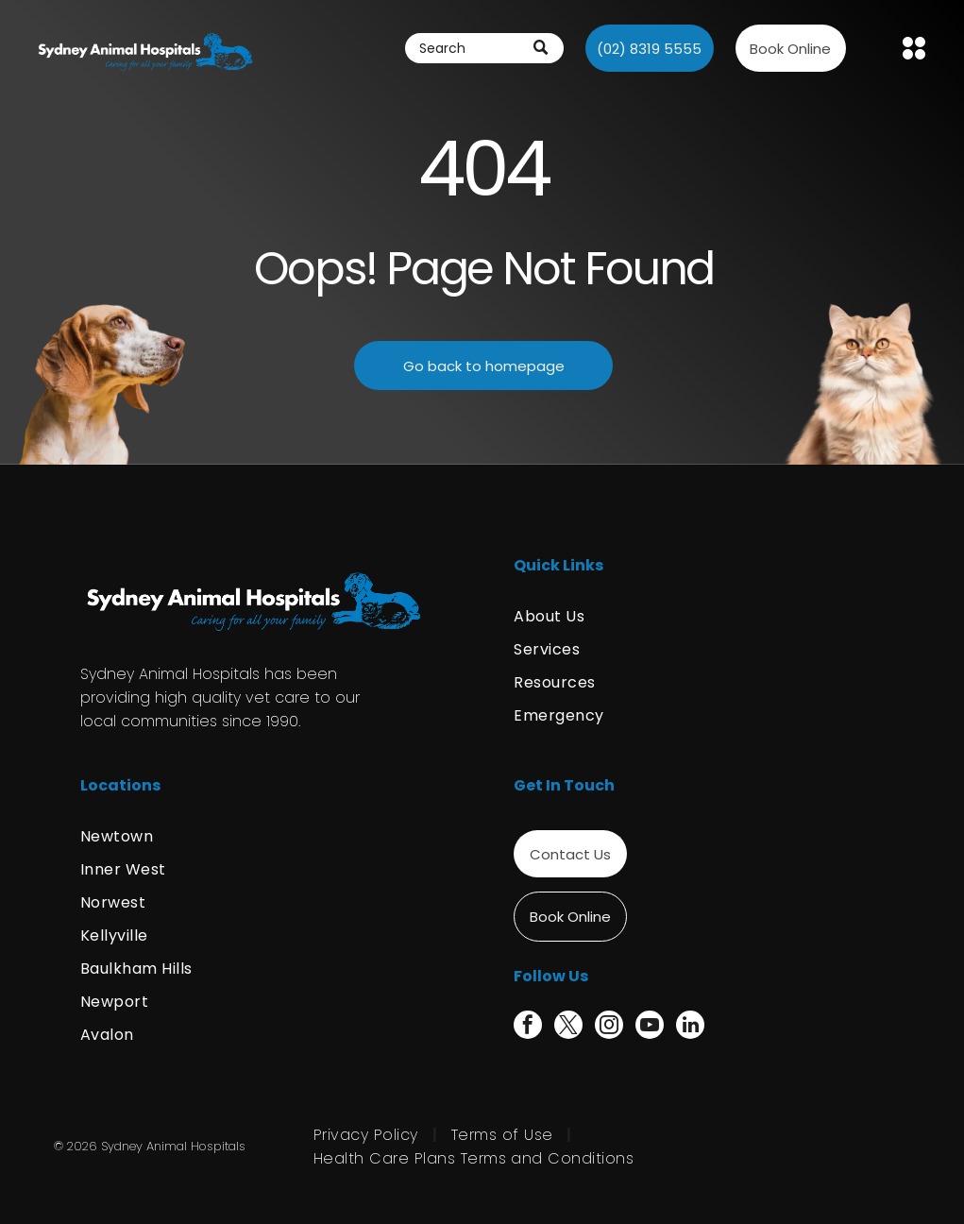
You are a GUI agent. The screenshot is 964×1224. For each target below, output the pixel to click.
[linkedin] (690, 1027)
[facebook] (528, 1027)
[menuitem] (699, 616)
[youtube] (649, 1027)
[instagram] (609, 1027)
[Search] (484, 48)
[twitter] (568, 1027)
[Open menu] (914, 48)
